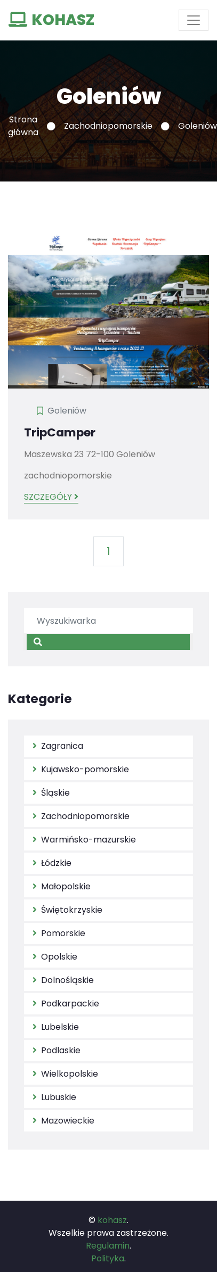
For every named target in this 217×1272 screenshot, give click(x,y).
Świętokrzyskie (67, 910)
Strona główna (23, 125)
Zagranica (58, 746)
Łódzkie (52, 863)
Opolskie (55, 957)
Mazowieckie (63, 1120)
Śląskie (51, 793)
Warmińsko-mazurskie (84, 839)
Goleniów (66, 410)
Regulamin (108, 1246)
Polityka (107, 1258)
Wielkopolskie (65, 1074)
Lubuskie (54, 1097)
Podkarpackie (66, 1003)
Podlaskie (57, 1050)
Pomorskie (59, 933)
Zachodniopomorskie (108, 126)
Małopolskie (62, 886)
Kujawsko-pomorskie (81, 769)
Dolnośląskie (63, 980)
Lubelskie (56, 1027)
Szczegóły (51, 497)
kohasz (112, 1220)
